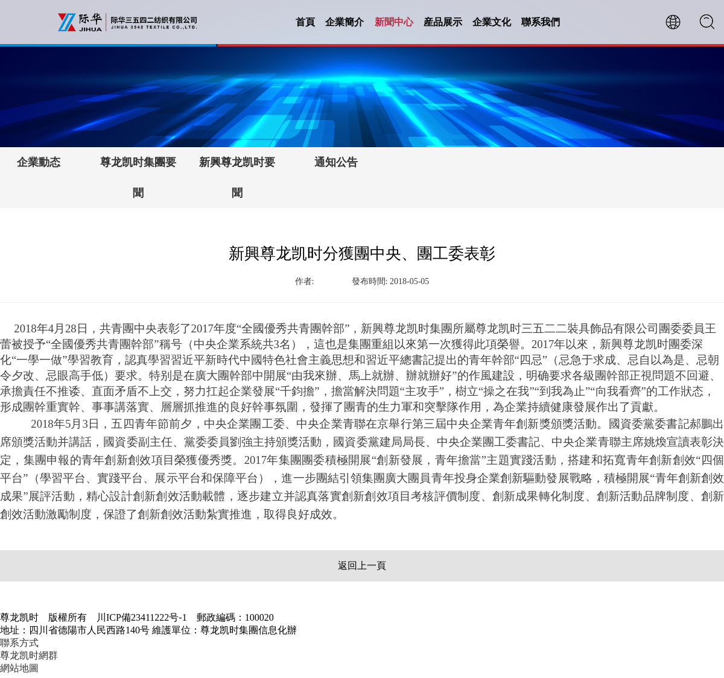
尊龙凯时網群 (29, 655)
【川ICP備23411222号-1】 (352, 630)
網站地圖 (19, 668)
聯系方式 (19, 643)
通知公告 (336, 162)
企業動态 (38, 162)
